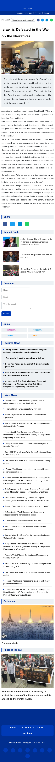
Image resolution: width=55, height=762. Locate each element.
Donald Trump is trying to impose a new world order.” (27, 506)
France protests (9, 643)
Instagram (11, 330)
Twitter (10, 336)
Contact (38, 13)
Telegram (37, 330)
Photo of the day (13, 650)
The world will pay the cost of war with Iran (36, 256)
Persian (29, 13)
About (46, 13)
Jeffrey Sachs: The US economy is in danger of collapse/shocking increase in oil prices (36, 242)
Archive (27, 733)
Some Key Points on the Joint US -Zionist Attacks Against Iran (36, 270)
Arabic (20, 13)
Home (13, 727)
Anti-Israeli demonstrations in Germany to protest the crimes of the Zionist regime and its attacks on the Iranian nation (26, 695)
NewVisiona (14, 742)
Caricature (9, 601)
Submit (6, 314)
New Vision (18, 2)
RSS (35, 336)
